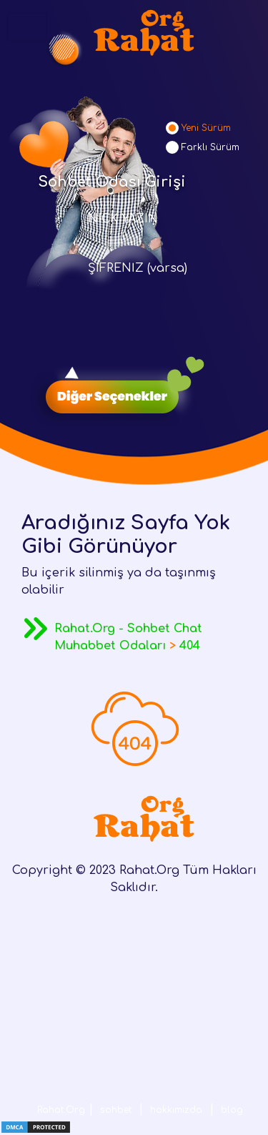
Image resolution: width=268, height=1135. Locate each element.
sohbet (115, 1110)
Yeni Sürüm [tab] (206, 128)
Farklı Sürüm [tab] (210, 147)
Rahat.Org (61, 1110)
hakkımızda (176, 1110)
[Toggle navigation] (27, 27)
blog (232, 1110)
